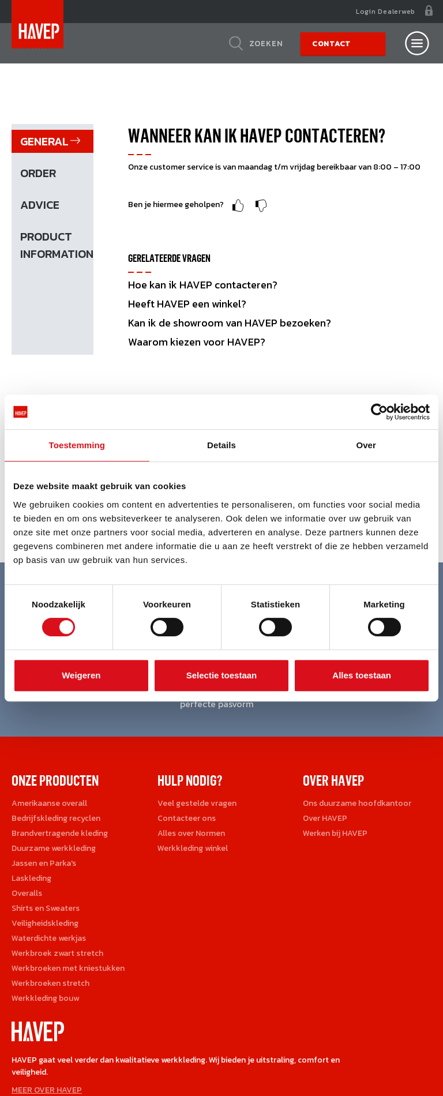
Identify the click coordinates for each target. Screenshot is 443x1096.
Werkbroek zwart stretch (57, 953)
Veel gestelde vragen (196, 803)
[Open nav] (417, 43)
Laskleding (31, 878)
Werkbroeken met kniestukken (68, 968)
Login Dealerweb (385, 11)
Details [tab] (221, 445)
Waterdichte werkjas (49, 938)
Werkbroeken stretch (50, 983)
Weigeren (81, 675)
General (44, 141)
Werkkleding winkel (192, 848)
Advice (39, 204)
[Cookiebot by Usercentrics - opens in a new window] (379, 412)
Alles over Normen (191, 833)
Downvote (261, 205)
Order (38, 173)
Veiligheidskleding (45, 923)
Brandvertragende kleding (60, 833)
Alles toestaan (361, 675)
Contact (331, 43)
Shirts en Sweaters (46, 908)
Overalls (27, 893)
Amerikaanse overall (49, 803)
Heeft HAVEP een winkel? (187, 303)
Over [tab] (366, 445)
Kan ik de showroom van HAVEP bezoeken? (229, 323)
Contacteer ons (186, 818)
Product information (56, 245)
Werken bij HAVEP (335, 833)
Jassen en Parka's (44, 863)
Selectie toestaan (221, 675)
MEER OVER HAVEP (47, 1090)
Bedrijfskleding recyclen (56, 818)
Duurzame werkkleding (54, 848)
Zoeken (266, 43)
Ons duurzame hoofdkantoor (357, 803)
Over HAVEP (325, 818)
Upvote (238, 205)
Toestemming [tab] (77, 445)
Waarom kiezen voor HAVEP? (196, 342)
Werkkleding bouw (45, 998)
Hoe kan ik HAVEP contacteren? (202, 284)
